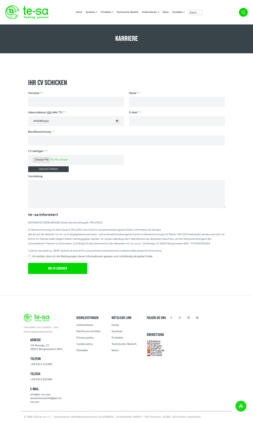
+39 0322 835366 (41, 379)
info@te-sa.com (40, 394)
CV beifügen (76, 155)
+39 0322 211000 (41, 364)
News (166, 12)
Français (156, 346)
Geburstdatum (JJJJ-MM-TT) (76, 116)
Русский (156, 355)
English (155, 343)
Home (79, 12)
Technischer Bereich (127, 12)
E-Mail (177, 116)
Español (156, 348)
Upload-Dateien (48, 169)
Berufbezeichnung (126, 136)
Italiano (155, 341)
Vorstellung (126, 191)
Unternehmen (149, 12)
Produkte (106, 12)
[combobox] (195, 12)
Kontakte (177, 12)
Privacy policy (85, 338)
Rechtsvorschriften (88, 331)
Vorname (76, 97)
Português (157, 350)
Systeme (90, 12)
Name (177, 97)
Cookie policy (84, 344)
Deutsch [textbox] (195, 12)
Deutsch (156, 352)
